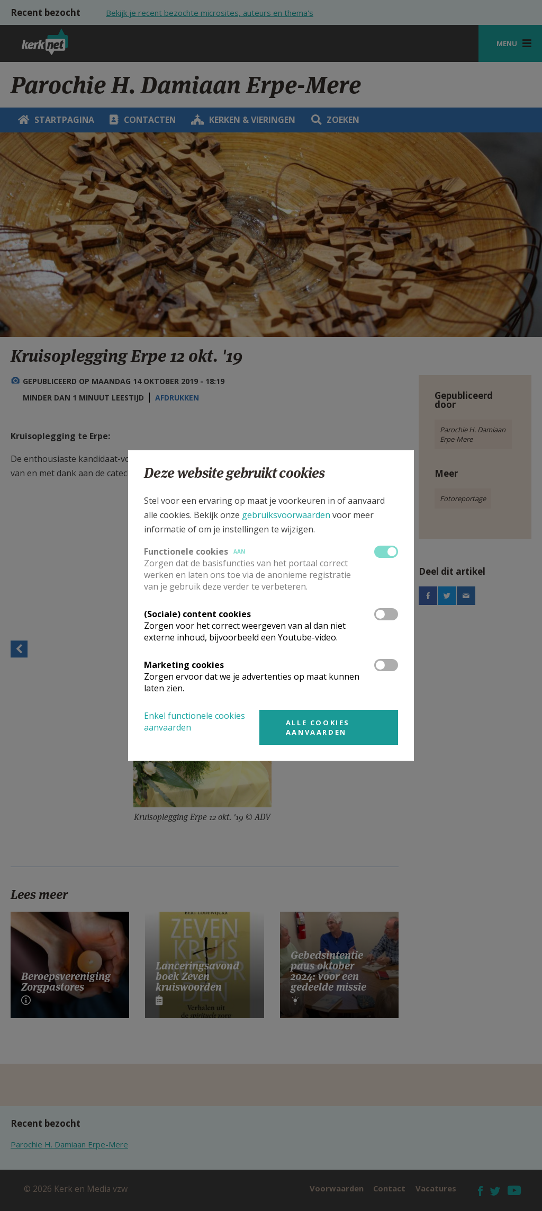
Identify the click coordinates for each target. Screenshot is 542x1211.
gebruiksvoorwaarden (286, 515)
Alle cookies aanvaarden (318, 727)
